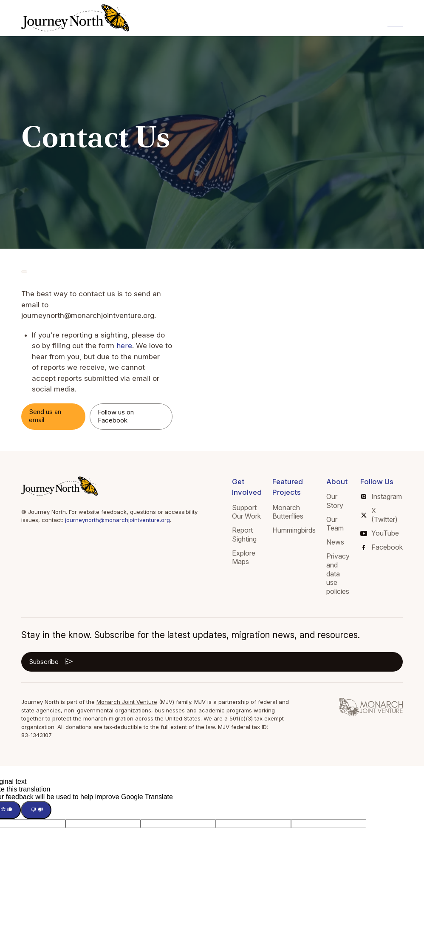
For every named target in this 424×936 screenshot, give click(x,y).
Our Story (334, 501)
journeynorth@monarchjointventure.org (117, 519)
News (335, 542)
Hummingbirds (294, 530)
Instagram (381, 496)
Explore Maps (243, 557)
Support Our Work (246, 512)
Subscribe (51, 661)
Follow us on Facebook (116, 416)
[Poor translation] (36, 810)
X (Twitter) (379, 515)
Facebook (382, 547)
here (124, 345)
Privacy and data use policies (338, 574)
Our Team (335, 524)
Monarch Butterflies (287, 512)
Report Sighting (244, 534)
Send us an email (45, 416)
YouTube (379, 533)
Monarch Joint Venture (126, 701)
